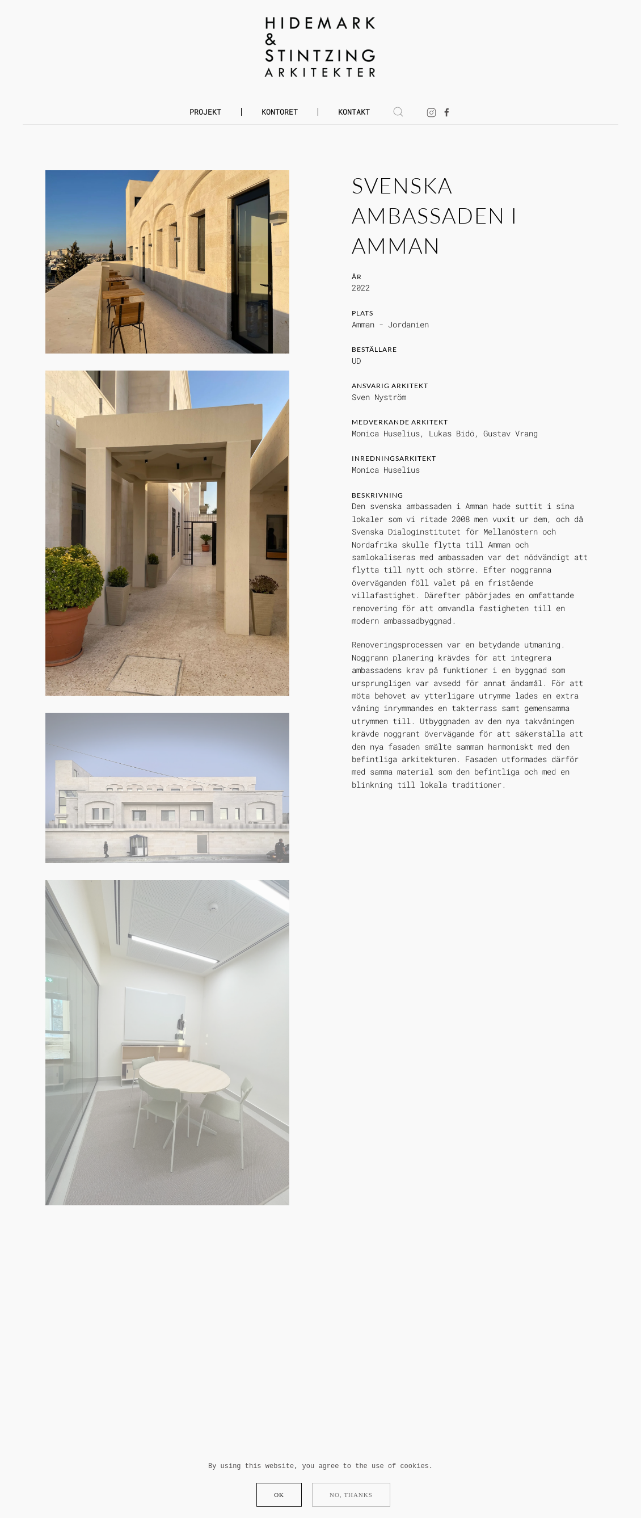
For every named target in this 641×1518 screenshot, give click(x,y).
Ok (279, 1494)
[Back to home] (321, 46)
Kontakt (354, 112)
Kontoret (280, 112)
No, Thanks (351, 1494)
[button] (398, 111)
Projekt (205, 112)
